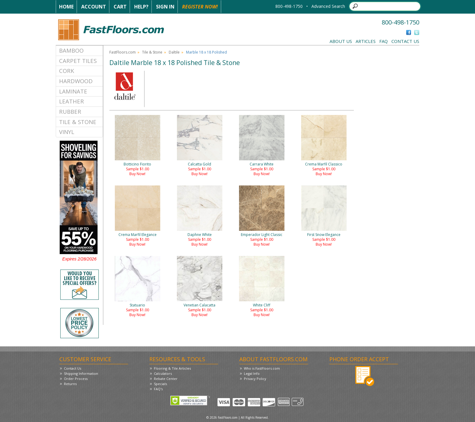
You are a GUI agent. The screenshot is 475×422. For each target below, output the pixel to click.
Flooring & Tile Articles (172, 368)
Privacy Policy (255, 378)
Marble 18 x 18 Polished (206, 52)
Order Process (76, 378)
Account (93, 6)
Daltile (174, 52)
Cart (120, 6)
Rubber (70, 111)
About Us (341, 41)
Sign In (165, 6)
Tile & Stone (77, 122)
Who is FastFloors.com (262, 368)
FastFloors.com (122, 52)
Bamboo (71, 50)
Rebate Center (166, 378)
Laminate (73, 91)
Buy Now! (137, 173)
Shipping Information (81, 373)
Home (66, 6)
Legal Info (252, 373)
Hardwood (76, 81)
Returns (70, 383)
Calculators (163, 373)
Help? (141, 6)
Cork (66, 70)
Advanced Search (328, 6)
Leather (71, 101)
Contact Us (405, 41)
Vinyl (66, 132)
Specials (160, 383)
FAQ (383, 41)
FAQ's (158, 389)
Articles (366, 41)
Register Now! (200, 6)
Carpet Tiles (78, 60)
